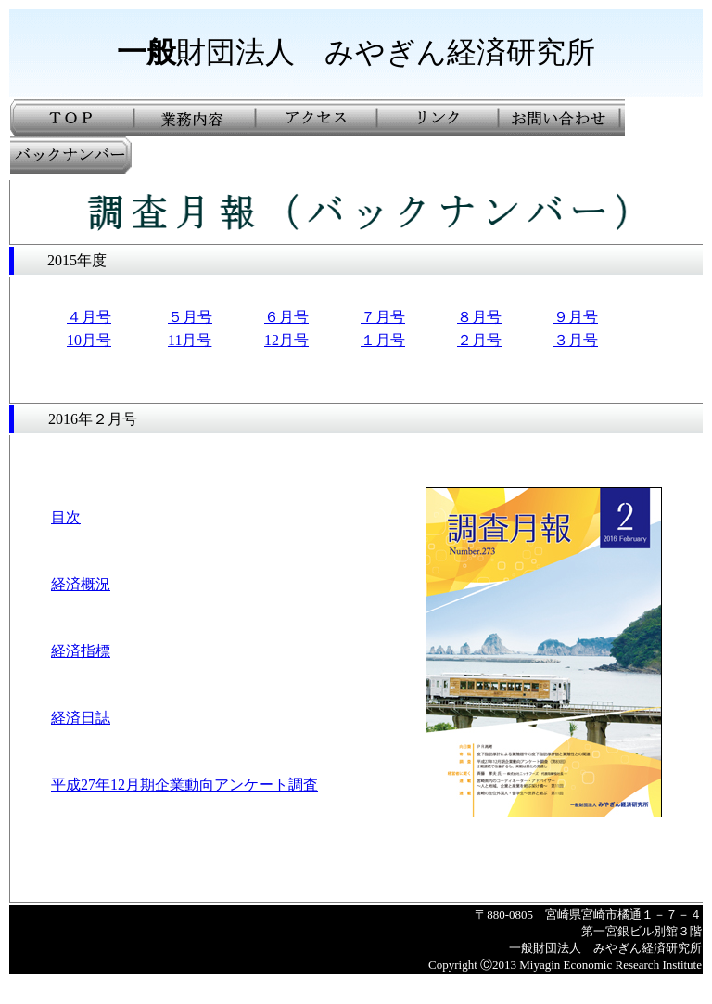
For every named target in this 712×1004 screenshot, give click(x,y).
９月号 (575, 317)
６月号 (286, 317)
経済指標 (80, 651)
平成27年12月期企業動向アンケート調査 (184, 784)
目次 (66, 517)
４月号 (89, 317)
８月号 (479, 317)
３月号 (575, 340)
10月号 (89, 340)
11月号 (189, 340)
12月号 (286, 340)
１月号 (383, 340)
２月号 (479, 340)
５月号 (190, 317)
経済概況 (80, 584)
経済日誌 (80, 718)
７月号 (383, 317)
